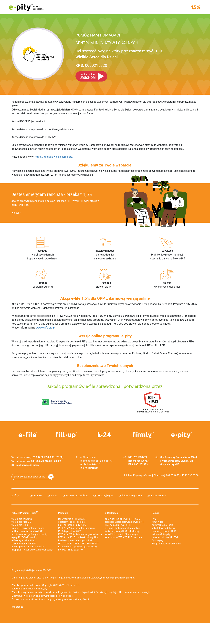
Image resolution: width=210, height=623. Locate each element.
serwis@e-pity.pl (30, 465)
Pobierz (24, 512)
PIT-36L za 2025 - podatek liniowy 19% (78, 537)
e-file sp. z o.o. (72, 585)
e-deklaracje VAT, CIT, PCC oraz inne (123, 537)
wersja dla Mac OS (21, 522)
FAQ (154, 519)
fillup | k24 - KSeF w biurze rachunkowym (32, 549)
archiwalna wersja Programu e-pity (29, 534)
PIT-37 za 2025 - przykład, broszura (76, 528)
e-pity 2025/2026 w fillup (24, 537)
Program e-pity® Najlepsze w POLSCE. (31, 570)
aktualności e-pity (161, 534)
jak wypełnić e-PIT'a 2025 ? (72, 519)
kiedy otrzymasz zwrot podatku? (75, 540)
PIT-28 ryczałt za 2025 (69, 531)
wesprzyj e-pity (105, 495)
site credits (17, 606)
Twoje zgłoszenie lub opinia (166, 543)
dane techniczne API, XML (165, 537)
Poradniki (63, 513)
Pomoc (155, 513)
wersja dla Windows (21, 519)
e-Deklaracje (111, 513)
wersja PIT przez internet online (27, 528)
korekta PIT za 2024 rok (70, 549)
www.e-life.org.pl (45, 327)
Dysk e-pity (157, 540)
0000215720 (91, 65)
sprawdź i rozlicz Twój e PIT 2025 (122, 519)
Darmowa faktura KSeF (23, 543)
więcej (15, 212)
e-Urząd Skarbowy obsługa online (122, 528)
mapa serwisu (158, 495)
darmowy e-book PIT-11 (164, 531)
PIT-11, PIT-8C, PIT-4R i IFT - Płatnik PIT (78, 543)
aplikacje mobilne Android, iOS (27, 531)
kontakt (38, 495)
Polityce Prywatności (84, 592)
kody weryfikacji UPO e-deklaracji (122, 531)
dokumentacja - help (162, 525)
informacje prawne (132, 495)
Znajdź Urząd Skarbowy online (29, 476)
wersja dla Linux (19, 525)
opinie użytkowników (77, 495)
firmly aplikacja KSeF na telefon (27, 546)
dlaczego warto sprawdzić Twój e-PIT (124, 522)
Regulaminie (64, 592)
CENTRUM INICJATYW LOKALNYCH (106, 43)
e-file (15, 496)
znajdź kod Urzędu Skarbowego (121, 534)
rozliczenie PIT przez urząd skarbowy (77, 546)
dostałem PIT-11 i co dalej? (72, 522)
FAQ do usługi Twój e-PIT (118, 525)
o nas (54, 495)
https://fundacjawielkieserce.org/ (54, 156)
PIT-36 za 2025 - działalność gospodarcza (80, 534)
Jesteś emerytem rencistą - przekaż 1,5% (51, 194)
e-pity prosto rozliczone (26, 7)
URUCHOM (88, 76)
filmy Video (157, 522)
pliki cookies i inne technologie (134, 592)
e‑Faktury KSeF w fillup (23, 540)
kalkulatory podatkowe (163, 528)
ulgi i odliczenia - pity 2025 (72, 525)
